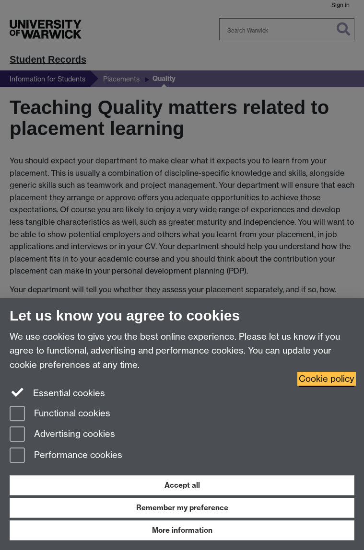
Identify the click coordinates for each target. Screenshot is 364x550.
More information (182, 530)
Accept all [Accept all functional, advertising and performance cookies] (182, 485)
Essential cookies (57, 392)
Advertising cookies (62, 435)
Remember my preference (182, 507)
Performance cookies (66, 456)
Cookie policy (326, 378)
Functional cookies (60, 414)
